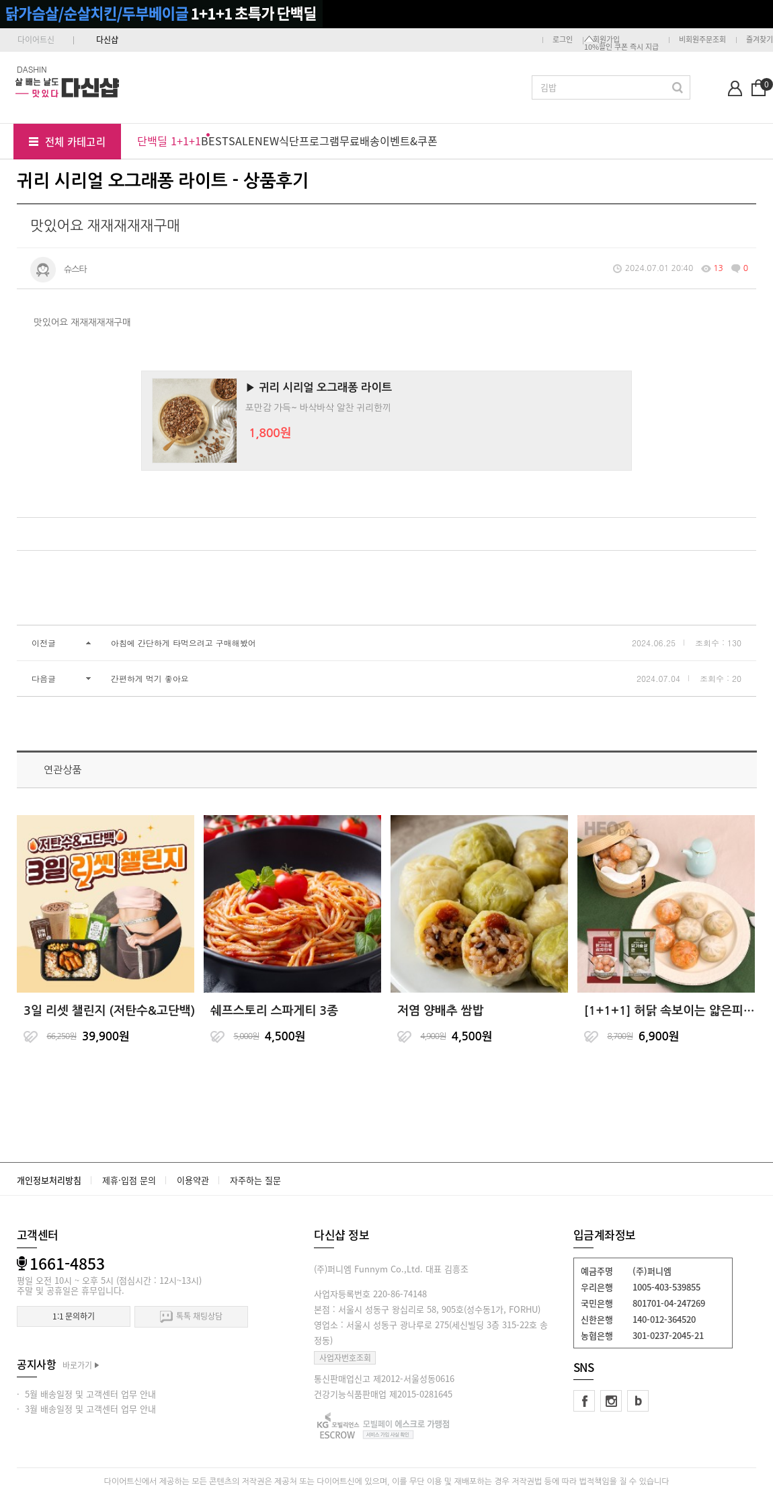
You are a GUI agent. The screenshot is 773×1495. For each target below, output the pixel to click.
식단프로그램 (309, 140)
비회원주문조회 (702, 39)
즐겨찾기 (759, 39)
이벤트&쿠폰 (409, 140)
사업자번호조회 (345, 1358)
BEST (215, 140)
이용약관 (193, 1180)
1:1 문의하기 (73, 1316)
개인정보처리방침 (49, 1180)
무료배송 (359, 140)
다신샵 (107, 40)
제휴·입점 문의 (129, 1180)
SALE (242, 140)
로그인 (563, 39)
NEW (267, 140)
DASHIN (32, 69)
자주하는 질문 (255, 1180)
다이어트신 (35, 40)
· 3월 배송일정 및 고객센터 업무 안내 (86, 1408)
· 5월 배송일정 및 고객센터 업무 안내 (86, 1393)
